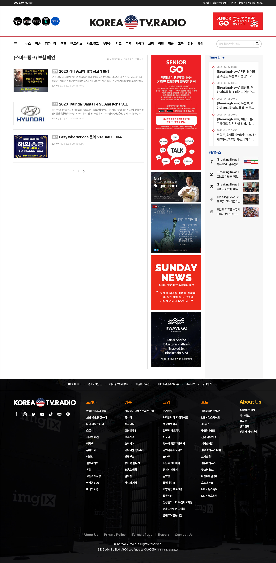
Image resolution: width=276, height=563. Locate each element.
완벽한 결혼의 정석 (96, 411)
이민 (161, 43)
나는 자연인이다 (171, 463)
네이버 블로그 (59, 414)
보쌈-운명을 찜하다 (96, 417)
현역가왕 (129, 437)
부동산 (107, 43)
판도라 (166, 437)
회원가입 (251, 2)
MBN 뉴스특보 (209, 489)
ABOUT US (73, 384)
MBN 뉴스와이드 (210, 417)
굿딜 (200, 43)
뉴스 (28, 43)
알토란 (128, 476)
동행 (88, 470)
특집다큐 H (169, 483)
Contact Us (184, 535)
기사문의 (241, 2)
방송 (38, 43)
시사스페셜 (207, 443)
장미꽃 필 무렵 (132, 463)
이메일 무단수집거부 (168, 384)
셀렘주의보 (92, 463)
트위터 (33, 414)
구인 (63, 43)
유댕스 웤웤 (131, 470)
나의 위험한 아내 (95, 424)
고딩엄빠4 (130, 430)
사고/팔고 (93, 43)
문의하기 (207, 384)
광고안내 (206, 2)
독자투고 (245, 421)
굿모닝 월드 (207, 470)
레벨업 (89, 456)
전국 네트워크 (208, 437)
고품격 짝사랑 (93, 476)
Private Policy (115, 535)
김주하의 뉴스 (208, 463)
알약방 (166, 476)
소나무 (166, 456)
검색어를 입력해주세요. (229, 43)
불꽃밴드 (129, 456)
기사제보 (232, 2)
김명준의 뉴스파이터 (212, 450)
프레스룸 (206, 456)
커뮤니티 (50, 43)
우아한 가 (91, 450)
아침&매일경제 (209, 476)
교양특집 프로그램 (172, 489)
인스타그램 (25, 414)
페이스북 (16, 414)
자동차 (140, 43)
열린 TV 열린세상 (172, 515)
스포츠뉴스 (207, 483)
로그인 (260, 2)
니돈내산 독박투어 (134, 450)
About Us (91, 535)
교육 (181, 43)
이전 (73, 171)
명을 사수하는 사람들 (174, 509)
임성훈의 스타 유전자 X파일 (177, 502)
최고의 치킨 (92, 437)
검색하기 (257, 43)
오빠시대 (129, 443)
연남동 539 (92, 483)
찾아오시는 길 (94, 384)
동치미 (128, 417)
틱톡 (51, 414)
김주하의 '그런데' (210, 411)
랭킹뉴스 (215, 152)
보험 (151, 43)
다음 (83, 171)
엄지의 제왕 (131, 483)
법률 (171, 43)
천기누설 (167, 411)
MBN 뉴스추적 (209, 496)
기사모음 (116, 59)
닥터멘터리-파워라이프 (175, 417)
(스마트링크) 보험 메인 (133, 59)
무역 (128, 43)
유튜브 (42, 414)
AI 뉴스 (205, 424)
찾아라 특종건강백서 (174, 443)
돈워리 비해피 (170, 470)
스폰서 (89, 430)
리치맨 (89, 443)
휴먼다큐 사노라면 (172, 450)
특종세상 (167, 496)
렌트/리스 (76, 43)
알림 (190, 43)
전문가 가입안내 (219, 2)
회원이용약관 (142, 384)
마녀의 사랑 (92, 489)
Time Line (216, 57)
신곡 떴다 (130, 424)
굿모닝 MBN (208, 430)
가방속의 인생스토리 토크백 (139, 411)
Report (163, 535)
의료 (118, 43)
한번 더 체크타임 (172, 430)
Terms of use (141, 535)
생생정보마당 (170, 424)
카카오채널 (68, 414)
